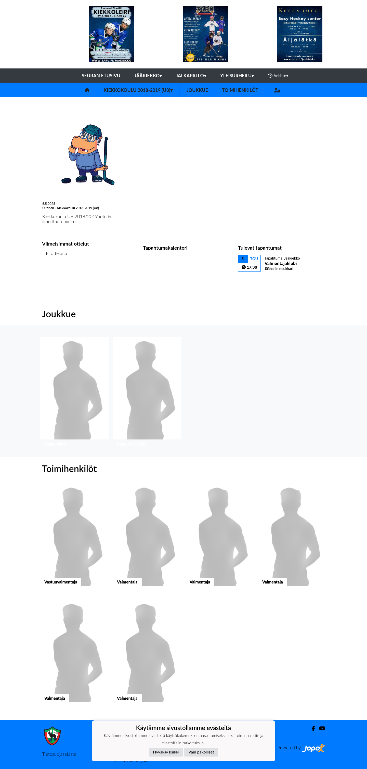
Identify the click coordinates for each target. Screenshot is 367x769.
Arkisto (278, 76)
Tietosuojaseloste (59, 754)
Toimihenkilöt (240, 90)
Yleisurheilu (237, 75)
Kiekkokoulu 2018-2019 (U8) (138, 90)
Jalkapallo (191, 75)
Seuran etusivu (101, 75)
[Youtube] (320, 728)
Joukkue (197, 90)
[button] (74, 393)
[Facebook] (311, 728)
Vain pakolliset (201, 751)
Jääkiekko (148, 75)
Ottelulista (54, 272)
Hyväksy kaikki (166, 751)
